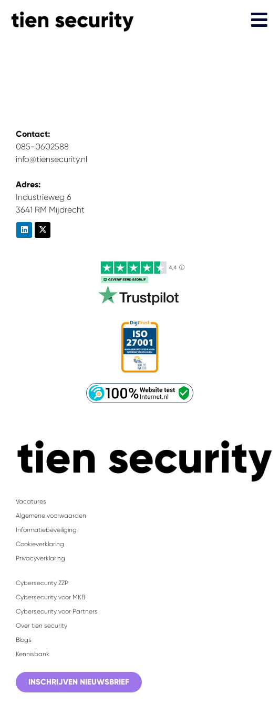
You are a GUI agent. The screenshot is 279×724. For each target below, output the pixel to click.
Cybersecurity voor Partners (57, 611)
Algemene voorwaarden (51, 515)
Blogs (24, 639)
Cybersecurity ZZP (42, 583)
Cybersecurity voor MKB (50, 597)
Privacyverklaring (40, 558)
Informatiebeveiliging (46, 530)
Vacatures (31, 501)
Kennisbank (32, 654)
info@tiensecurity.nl (51, 159)
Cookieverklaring (40, 544)
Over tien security (41, 625)
